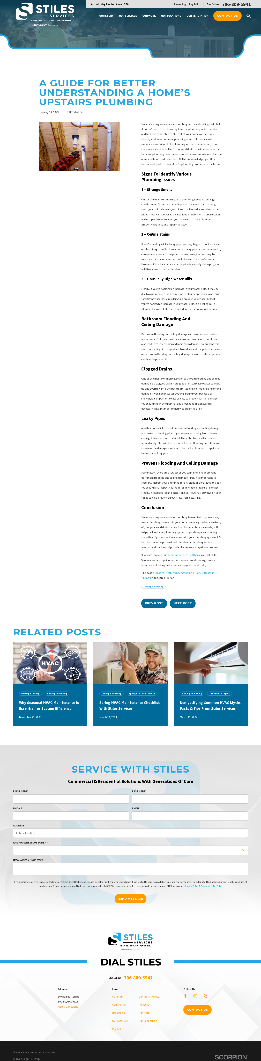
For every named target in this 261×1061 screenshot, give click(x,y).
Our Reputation (148, 1020)
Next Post (183, 603)
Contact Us (227, 15)
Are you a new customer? (30, 842)
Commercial (119, 1004)
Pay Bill (193, 4)
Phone (17, 808)
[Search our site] (249, 16)
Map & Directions (68, 1006)
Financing (180, 4)
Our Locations (120, 1020)
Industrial (144, 1004)
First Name (20, 791)
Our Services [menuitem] (128, 15)
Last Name (139, 791)
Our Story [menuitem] (106, 15)
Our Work (144, 1012)
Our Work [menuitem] (149, 15)
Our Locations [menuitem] (171, 15)
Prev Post (154, 603)
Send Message (130, 898)
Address (18, 825)
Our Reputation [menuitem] (197, 15)
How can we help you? (28, 859)
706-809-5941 (236, 4)
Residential (119, 1012)
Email (135, 808)
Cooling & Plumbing (153, 586)
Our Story (117, 996)
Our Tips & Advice (149, 996)
